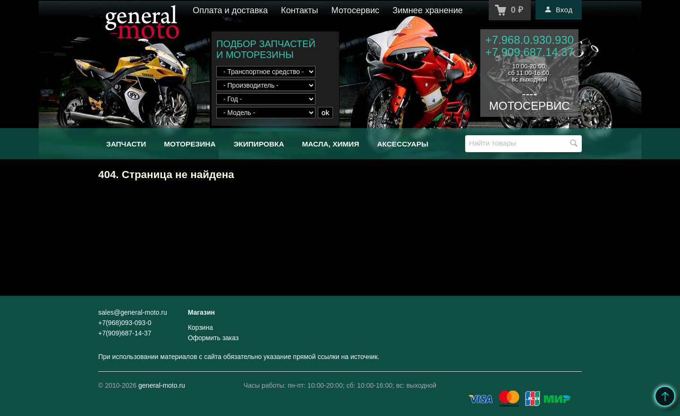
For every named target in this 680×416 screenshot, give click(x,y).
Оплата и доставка (230, 10)
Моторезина (189, 144)
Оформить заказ (213, 338)
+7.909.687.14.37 (529, 52)
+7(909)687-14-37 (124, 333)
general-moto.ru (161, 385)
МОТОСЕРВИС (529, 105)
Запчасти (126, 144)
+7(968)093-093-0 (124, 322)
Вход (558, 9)
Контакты (299, 10)
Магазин (201, 312)
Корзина (200, 327)
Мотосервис (356, 10)
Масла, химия (330, 144)
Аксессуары (402, 144)
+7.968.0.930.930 (529, 39)
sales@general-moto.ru (132, 312)
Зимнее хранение (427, 10)
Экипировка (258, 144)
